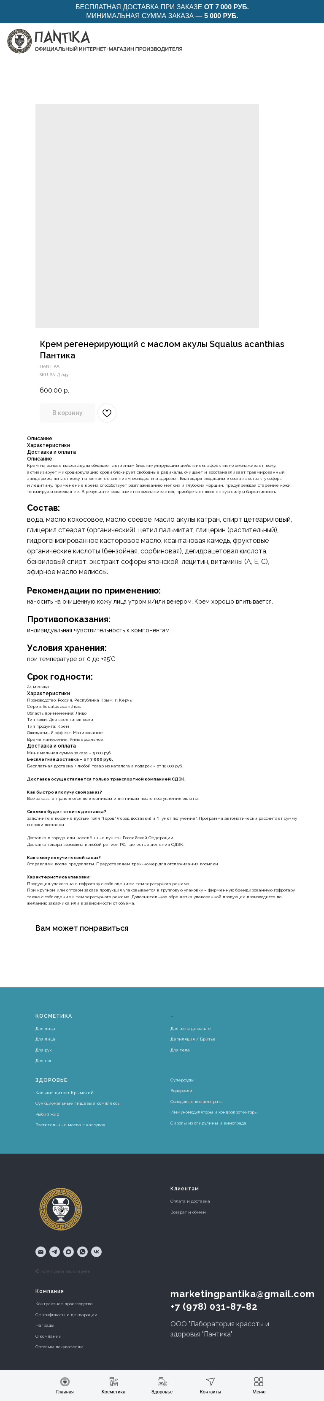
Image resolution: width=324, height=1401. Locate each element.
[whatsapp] (82, 1252)
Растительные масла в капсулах (70, 1124)
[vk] (96, 1252)
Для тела (180, 1050)
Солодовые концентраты (197, 1101)
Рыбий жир (47, 1114)
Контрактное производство (63, 1303)
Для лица (45, 1028)
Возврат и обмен (188, 1212)
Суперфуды (182, 1080)
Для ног (43, 1060)
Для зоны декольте (190, 1028)
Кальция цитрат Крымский (64, 1092)
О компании (48, 1336)
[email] (40, 1252)
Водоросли (181, 1090)
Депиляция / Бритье (193, 1039)
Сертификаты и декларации (66, 1314)
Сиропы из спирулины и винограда (208, 1123)
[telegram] (54, 1252)
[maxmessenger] (68, 1252)
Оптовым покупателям (59, 1346)
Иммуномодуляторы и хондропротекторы (214, 1112)
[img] (94, 41)
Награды (44, 1325)
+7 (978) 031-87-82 (214, 1306)
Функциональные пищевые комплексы (78, 1103)
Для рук (43, 1050)
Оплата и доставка (190, 1201)
